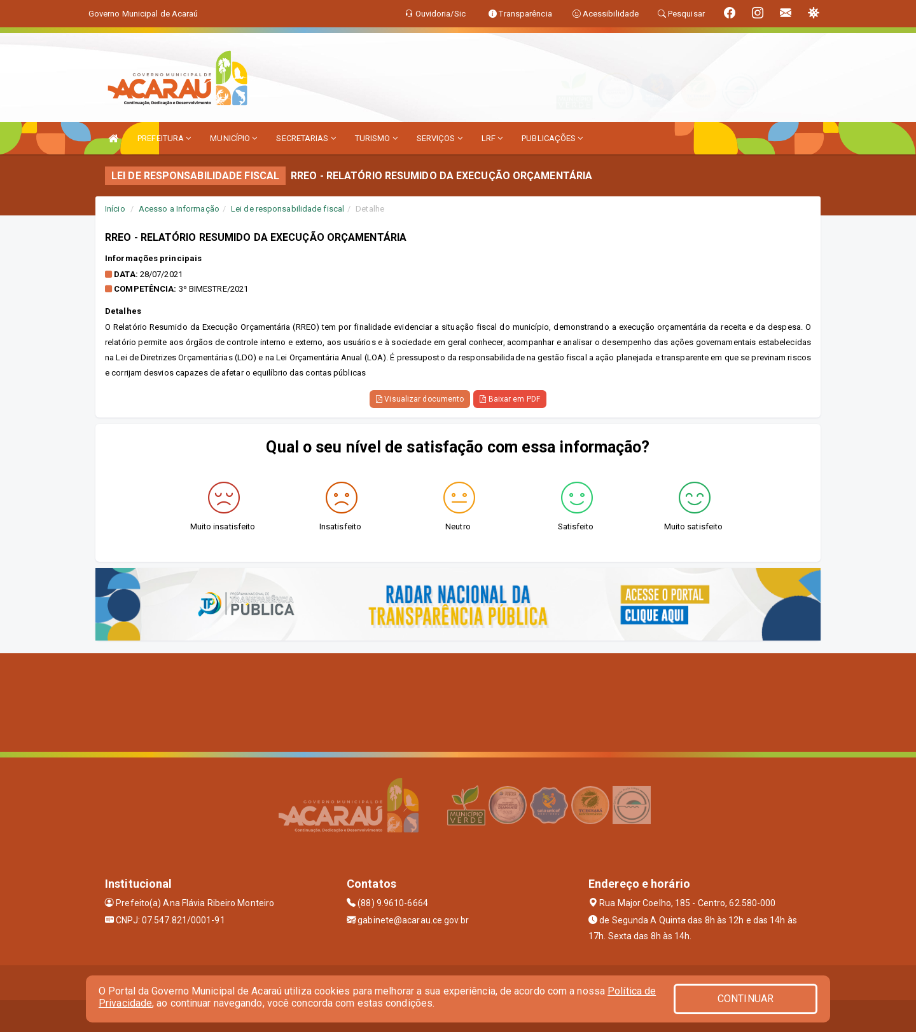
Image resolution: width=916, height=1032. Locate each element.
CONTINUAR (746, 999)
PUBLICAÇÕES (552, 138)
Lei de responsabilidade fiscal (287, 209)
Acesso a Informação (179, 209)
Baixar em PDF (510, 399)
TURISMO (376, 138)
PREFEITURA (164, 138)
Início (115, 209)
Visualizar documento (420, 399)
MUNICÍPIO (233, 138)
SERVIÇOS (439, 138)
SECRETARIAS (305, 138)
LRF (492, 138)
